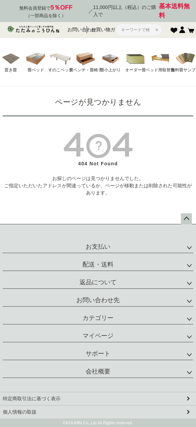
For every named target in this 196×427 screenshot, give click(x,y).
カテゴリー (98, 318)
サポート (98, 353)
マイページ (98, 335)
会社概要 (98, 371)
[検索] (156, 30)
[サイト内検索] (136, 30)
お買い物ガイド (99, 29)
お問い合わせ (77, 29)
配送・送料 (98, 264)
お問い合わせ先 (98, 300)
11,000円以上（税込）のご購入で (143, 11)
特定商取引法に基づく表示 (32, 398)
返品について (98, 282)
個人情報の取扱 (19, 412)
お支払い (98, 246)
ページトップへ (186, 218)
